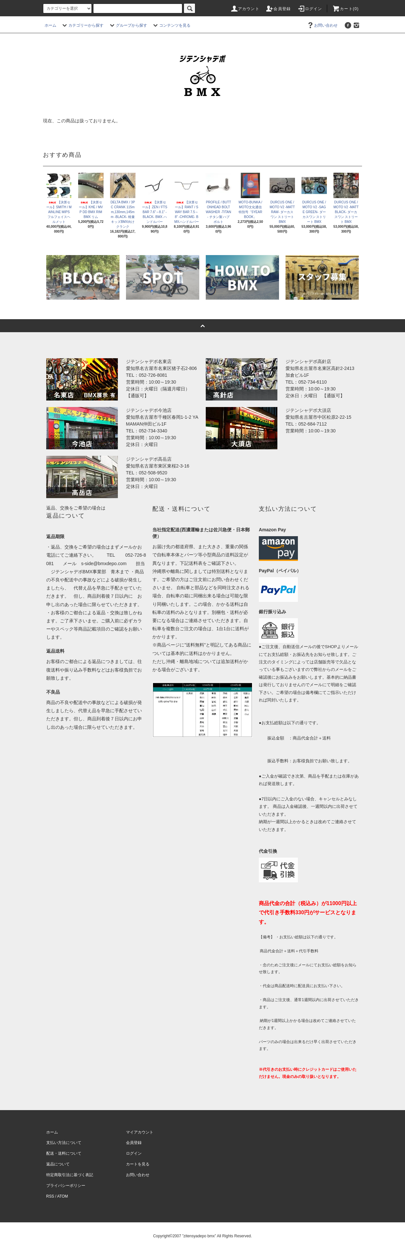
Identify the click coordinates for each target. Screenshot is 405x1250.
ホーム (50, 25)
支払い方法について (63, 1142)
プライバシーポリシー (65, 1185)
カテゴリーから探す (82, 25)
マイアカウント (139, 1132)
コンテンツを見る (170, 25)
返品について (58, 1164)
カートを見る (137, 1164)
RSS (50, 1196)
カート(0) (345, 9)
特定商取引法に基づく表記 (69, 1175)
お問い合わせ (322, 25)
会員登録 (278, 9)
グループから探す (127, 25)
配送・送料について (63, 1153)
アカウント (244, 9)
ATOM (62, 1196)
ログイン (309, 9)
